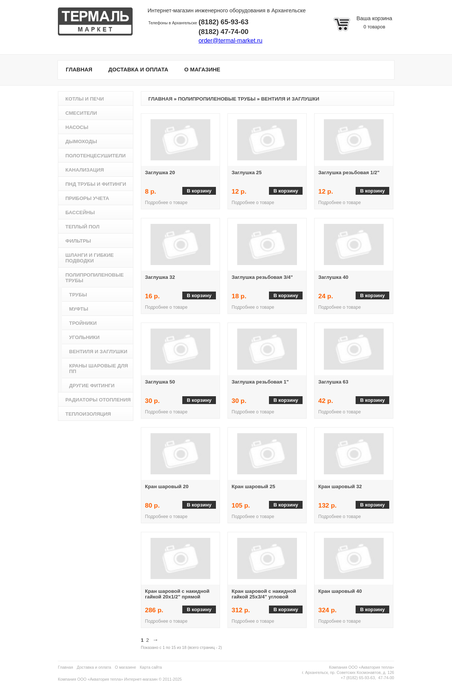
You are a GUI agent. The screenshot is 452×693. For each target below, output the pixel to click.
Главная (160, 99)
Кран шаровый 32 (340, 486)
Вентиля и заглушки (290, 99)
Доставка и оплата (94, 667)
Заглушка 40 (333, 277)
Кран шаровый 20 (167, 486)
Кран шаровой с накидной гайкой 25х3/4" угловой (264, 594)
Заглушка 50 (160, 382)
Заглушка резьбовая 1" (260, 382)
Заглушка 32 (160, 277)
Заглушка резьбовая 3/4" (262, 277)
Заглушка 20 (160, 172)
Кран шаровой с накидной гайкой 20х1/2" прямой (177, 594)
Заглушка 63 (333, 382)
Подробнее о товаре (166, 202)
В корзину (199, 191)
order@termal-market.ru (230, 40)
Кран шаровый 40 (340, 591)
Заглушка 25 (246, 172)
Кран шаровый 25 (253, 486)
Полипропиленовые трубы (217, 99)
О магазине (125, 667)
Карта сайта (151, 667)
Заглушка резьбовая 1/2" (349, 172)
